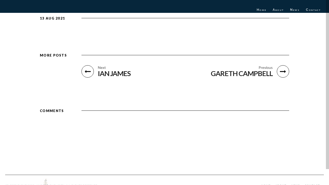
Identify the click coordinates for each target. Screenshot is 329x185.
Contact (313, 10)
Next (102, 67)
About (278, 10)
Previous (266, 67)
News (295, 10)
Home (262, 10)
